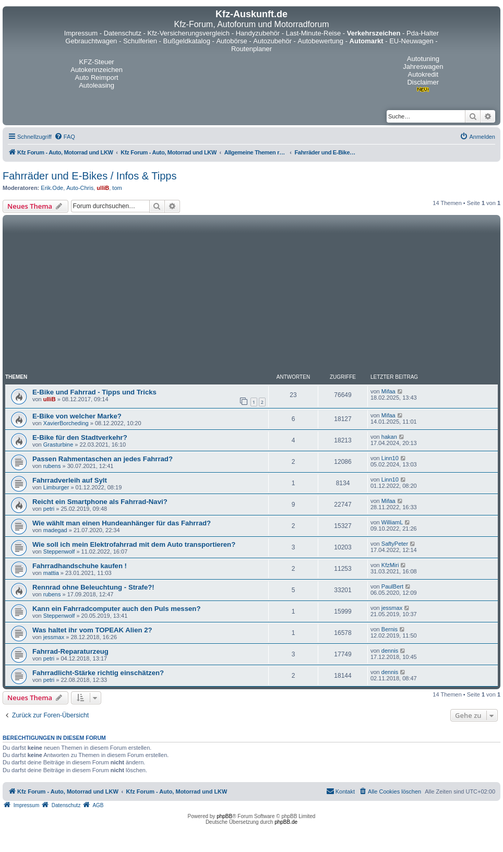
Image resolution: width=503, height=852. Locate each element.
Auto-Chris (79, 188)
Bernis (389, 629)
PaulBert (392, 586)
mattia (51, 573)
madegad (55, 530)
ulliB (103, 188)
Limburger (56, 487)
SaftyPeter (394, 544)
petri (48, 509)
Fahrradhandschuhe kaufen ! (79, 566)
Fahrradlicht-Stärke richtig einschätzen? (98, 673)
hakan (389, 437)
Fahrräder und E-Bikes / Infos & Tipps (90, 176)
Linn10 (390, 458)
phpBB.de (285, 822)
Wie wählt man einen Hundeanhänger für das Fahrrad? (121, 523)
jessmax (391, 608)
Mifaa (388, 391)
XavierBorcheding (66, 423)
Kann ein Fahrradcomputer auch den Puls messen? (116, 609)
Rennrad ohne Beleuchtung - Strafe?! (93, 587)
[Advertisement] (251, 296)
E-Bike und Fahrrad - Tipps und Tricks (94, 392)
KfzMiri (390, 565)
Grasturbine (58, 444)
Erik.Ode (52, 188)
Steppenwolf (59, 551)
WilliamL (392, 522)
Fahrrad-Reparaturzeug (70, 651)
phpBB (224, 816)
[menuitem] (64, 136)
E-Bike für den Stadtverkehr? (79, 437)
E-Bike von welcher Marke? (77, 416)
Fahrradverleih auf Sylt (69, 480)
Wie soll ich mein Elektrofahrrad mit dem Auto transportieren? (133, 544)
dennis (389, 650)
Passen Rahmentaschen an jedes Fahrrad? (102, 459)
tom (117, 188)
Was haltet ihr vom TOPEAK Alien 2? (92, 630)
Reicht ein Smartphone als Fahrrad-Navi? (99, 502)
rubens (52, 466)
